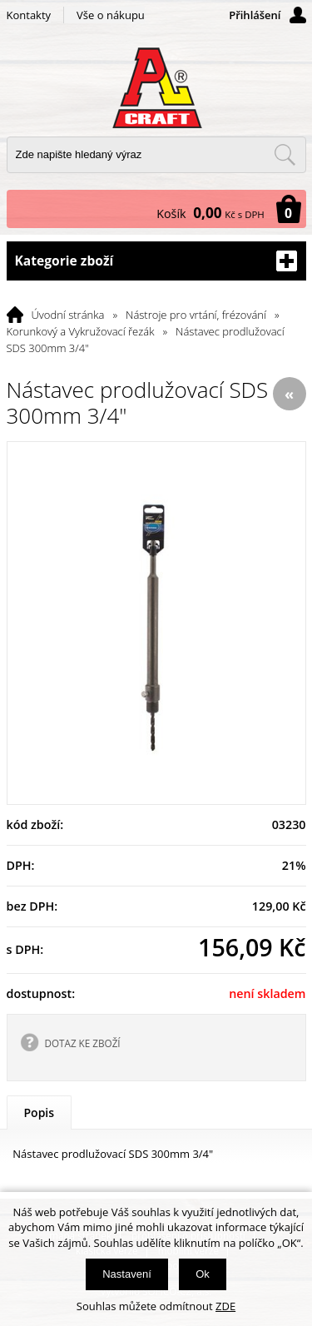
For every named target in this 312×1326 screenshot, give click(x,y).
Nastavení (126, 1274)
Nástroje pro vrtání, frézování (196, 314)
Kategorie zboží (156, 261)
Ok (203, 1274)
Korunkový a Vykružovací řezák (81, 331)
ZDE (225, 1306)
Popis (39, 1112)
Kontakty (29, 14)
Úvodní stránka (68, 314)
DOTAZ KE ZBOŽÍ (83, 1043)
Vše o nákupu (111, 14)
